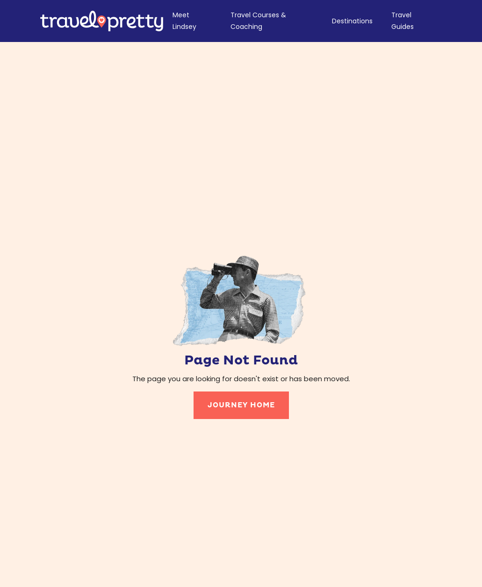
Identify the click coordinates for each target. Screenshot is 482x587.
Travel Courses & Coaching (258, 20)
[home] (101, 20)
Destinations (352, 21)
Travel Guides (402, 20)
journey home (241, 405)
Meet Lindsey (184, 20)
